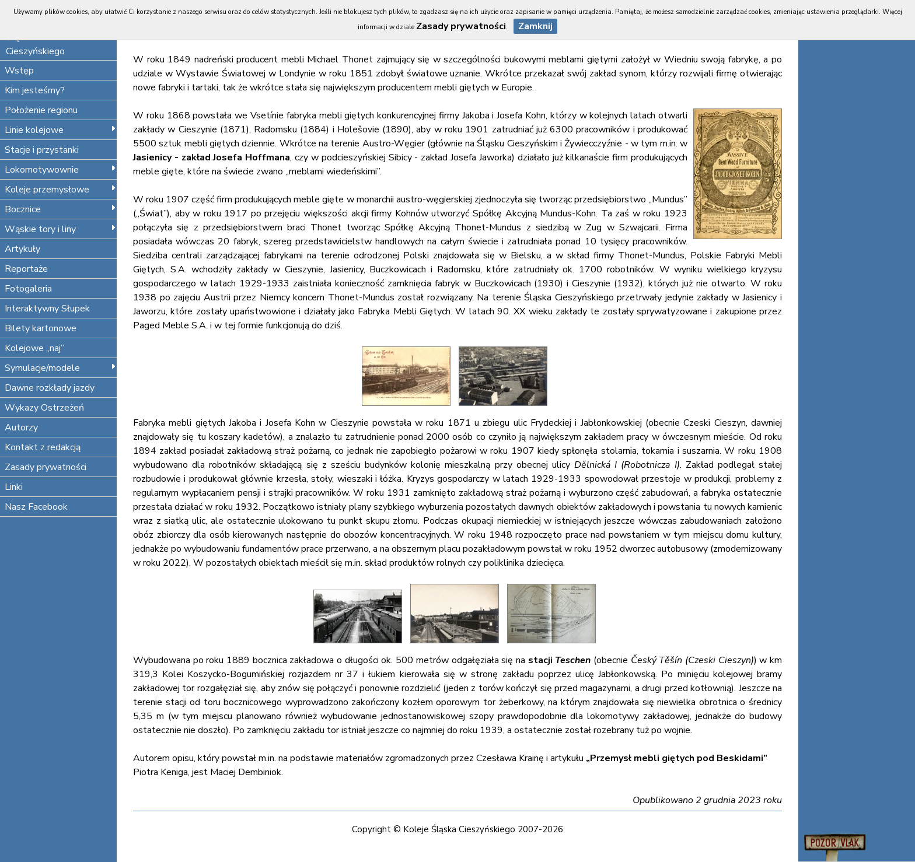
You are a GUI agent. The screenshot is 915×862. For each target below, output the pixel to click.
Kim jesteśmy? (35, 90)
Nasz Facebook (36, 506)
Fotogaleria (28, 288)
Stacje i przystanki (42, 149)
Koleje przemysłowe (60, 189)
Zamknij (535, 26)
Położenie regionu (41, 110)
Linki (14, 487)
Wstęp (19, 70)
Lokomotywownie (60, 169)
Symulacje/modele (60, 368)
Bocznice (60, 209)
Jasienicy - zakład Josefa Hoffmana (211, 157)
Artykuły (22, 249)
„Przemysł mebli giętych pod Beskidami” (676, 758)
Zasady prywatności (45, 467)
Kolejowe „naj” (34, 348)
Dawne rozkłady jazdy (50, 387)
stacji (559, 660)
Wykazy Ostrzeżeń (44, 407)
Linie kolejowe (60, 130)
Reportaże (26, 268)
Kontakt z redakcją (43, 447)
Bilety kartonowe (40, 328)
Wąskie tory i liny (60, 229)
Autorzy (21, 427)
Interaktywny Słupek (47, 308)
